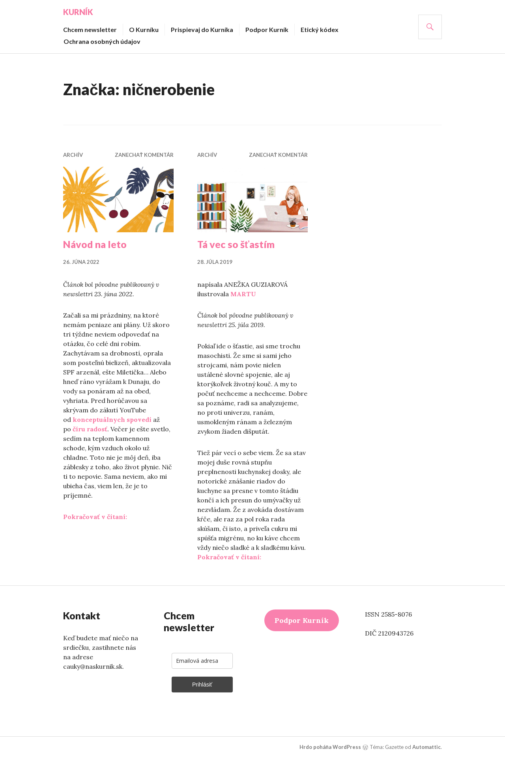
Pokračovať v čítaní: (95, 517)
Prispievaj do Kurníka (202, 29)
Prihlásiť (202, 684)
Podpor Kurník (266, 29)
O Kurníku (144, 29)
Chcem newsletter (90, 29)
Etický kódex (320, 29)
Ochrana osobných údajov (102, 41)
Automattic (426, 747)
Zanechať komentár (144, 155)
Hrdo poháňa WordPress (330, 747)
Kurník (78, 12)
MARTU (243, 294)
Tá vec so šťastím (236, 244)
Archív (73, 155)
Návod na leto (95, 244)
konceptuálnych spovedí (112, 419)
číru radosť (90, 429)
